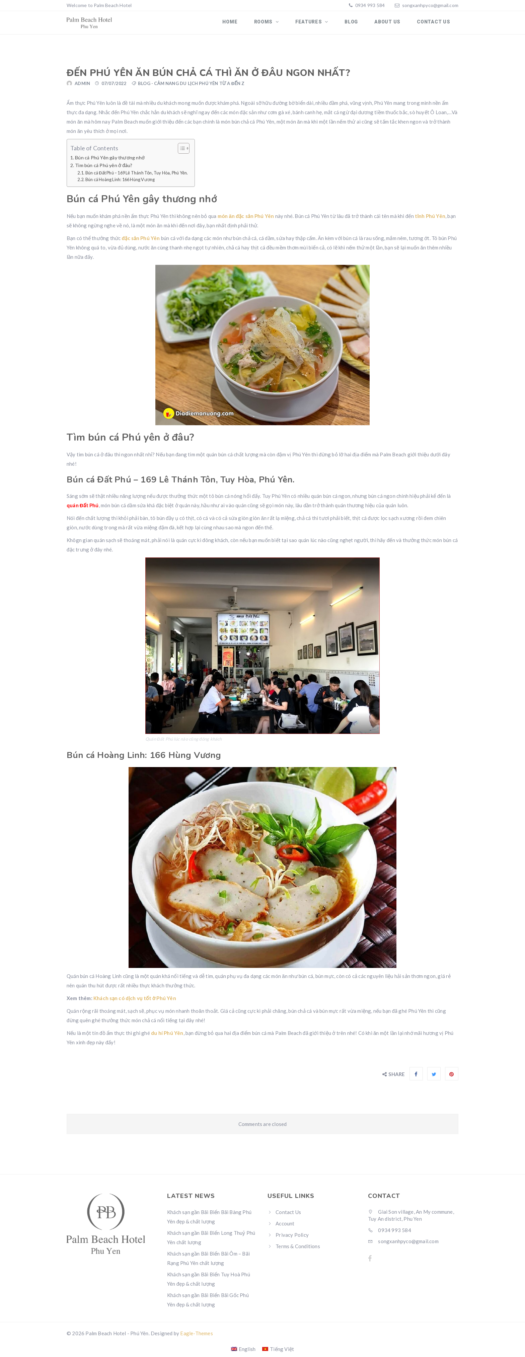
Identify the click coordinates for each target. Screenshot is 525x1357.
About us (392, 24)
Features (320, 24)
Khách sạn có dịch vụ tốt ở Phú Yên (134, 1002)
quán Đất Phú (83, 509)
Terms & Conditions (298, 1250)
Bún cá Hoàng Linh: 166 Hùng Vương (120, 183)
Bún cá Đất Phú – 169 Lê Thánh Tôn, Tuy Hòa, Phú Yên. (136, 176)
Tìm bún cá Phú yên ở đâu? (103, 169)
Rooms (278, 24)
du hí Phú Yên (167, 1037)
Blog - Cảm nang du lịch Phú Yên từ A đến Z (191, 87)
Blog (359, 24)
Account (285, 1227)
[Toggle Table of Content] (180, 152)
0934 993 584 (369, 5)
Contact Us (435, 24)
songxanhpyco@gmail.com (430, 5)
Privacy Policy (292, 1238)
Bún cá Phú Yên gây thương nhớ (110, 161)
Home (247, 24)
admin (82, 87)
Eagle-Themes (196, 1337)
